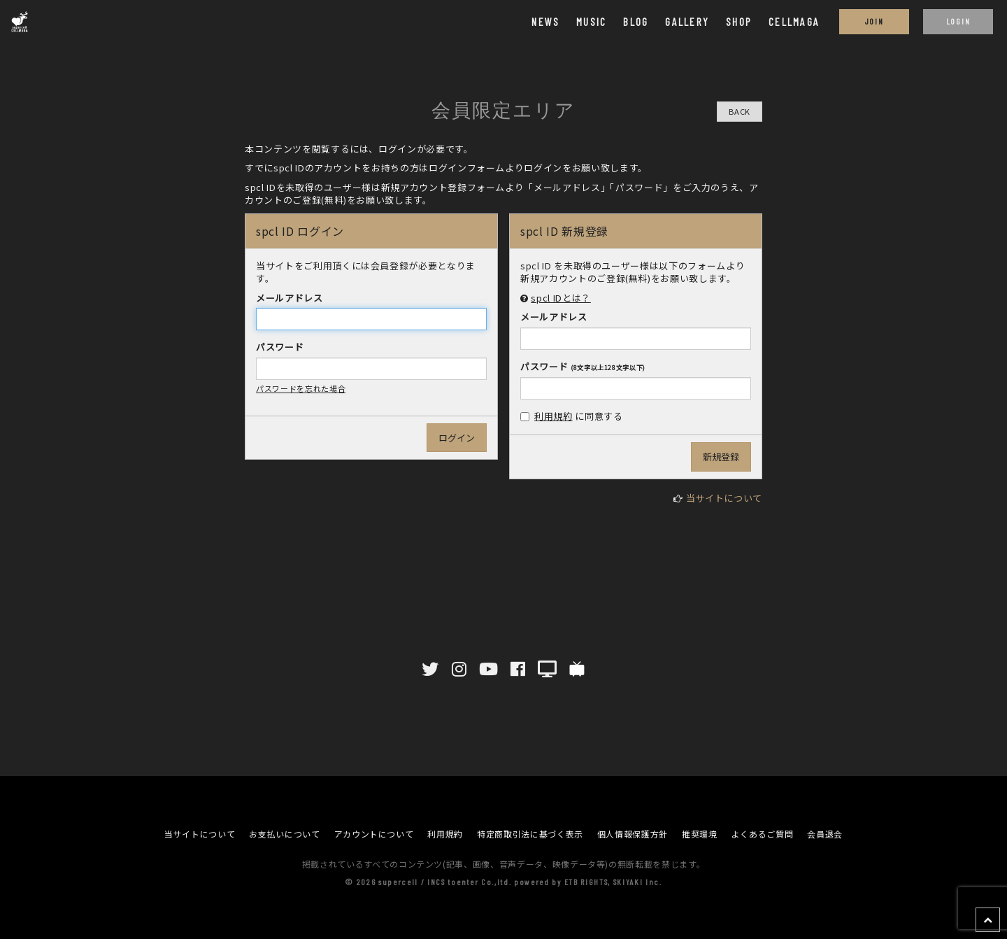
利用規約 (553, 416)
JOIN (874, 21)
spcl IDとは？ (561, 297)
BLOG (635, 21)
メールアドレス (289, 298)
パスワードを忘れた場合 (300, 388)
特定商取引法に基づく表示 (530, 834)
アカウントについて (374, 834)
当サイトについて (724, 497)
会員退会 (825, 834)
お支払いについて (284, 834)
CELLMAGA (794, 21)
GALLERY (687, 21)
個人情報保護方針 (632, 834)
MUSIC (591, 21)
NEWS (545, 21)
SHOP (739, 21)
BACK (739, 111)
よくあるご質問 (762, 834)
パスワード (279, 347)
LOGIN (958, 21)
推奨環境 (699, 834)
